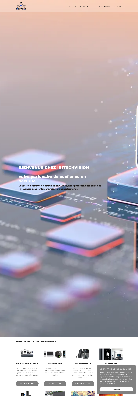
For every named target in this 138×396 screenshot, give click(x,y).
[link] (21, 6)
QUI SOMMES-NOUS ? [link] (102, 6)
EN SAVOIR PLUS (27, 384)
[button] (84, 6)
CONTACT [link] (118, 6)
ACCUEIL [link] (72, 6)
